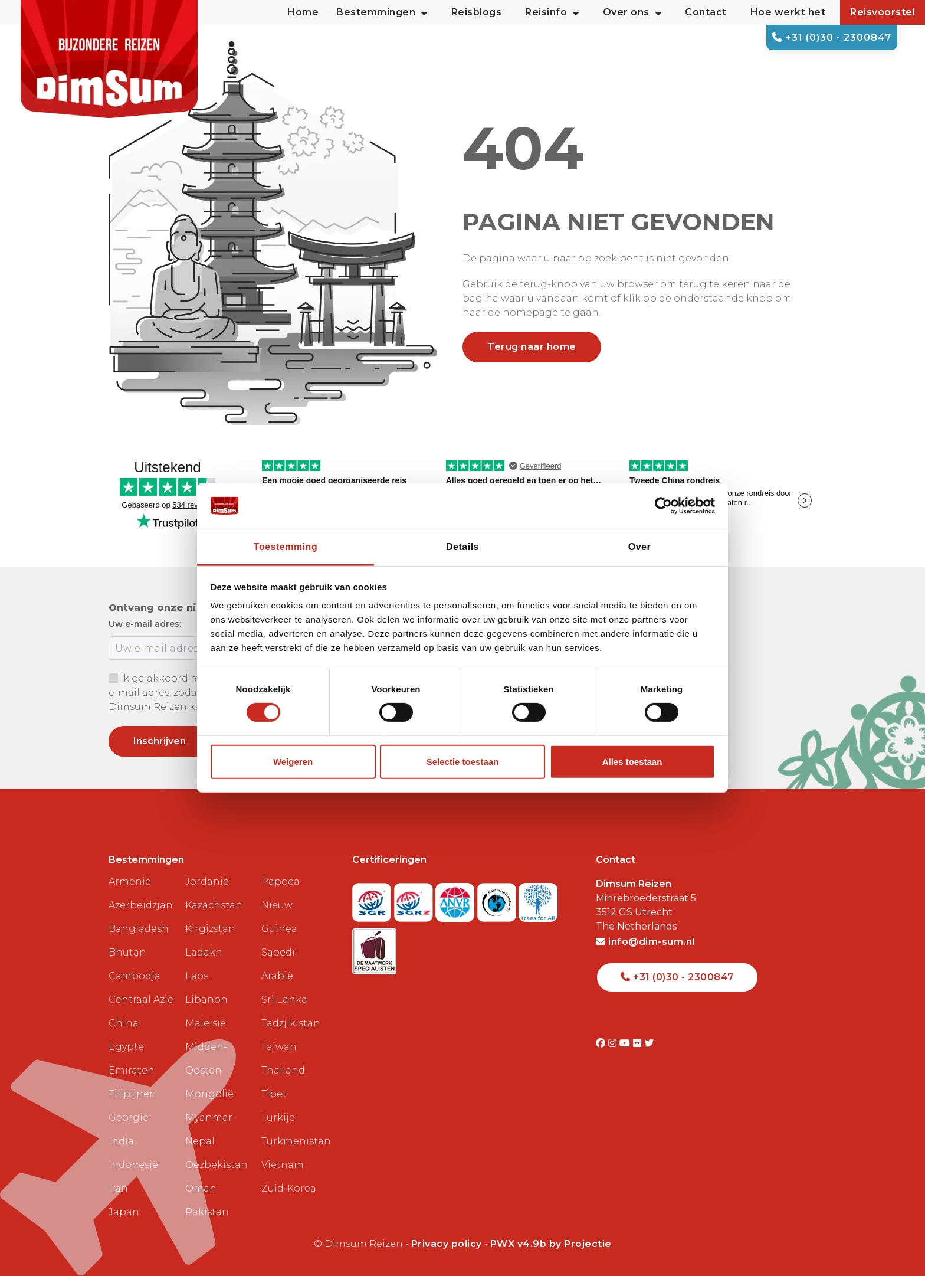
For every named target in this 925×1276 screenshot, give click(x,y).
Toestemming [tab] (285, 547)
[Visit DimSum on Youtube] (626, 1043)
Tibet (274, 1094)
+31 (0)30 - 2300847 (831, 37)
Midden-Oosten (206, 1058)
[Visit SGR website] (373, 899)
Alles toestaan (632, 762)
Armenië (130, 881)
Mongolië (209, 1094)
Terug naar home (531, 346)
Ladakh (203, 952)
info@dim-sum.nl (645, 941)
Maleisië (205, 1023)
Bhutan (127, 952)
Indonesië (133, 1164)
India (121, 1141)
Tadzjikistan (290, 1023)
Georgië (129, 1117)
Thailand (283, 1070)
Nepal (200, 1141)
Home (303, 12)
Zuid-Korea (288, 1188)
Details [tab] (462, 547)
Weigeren (293, 762)
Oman (201, 1188)
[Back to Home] (109, 59)
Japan (124, 1212)
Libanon (206, 999)
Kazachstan (213, 905)
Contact (706, 12)
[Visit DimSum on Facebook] (602, 1043)
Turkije (278, 1117)
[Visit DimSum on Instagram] (613, 1043)
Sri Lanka (284, 999)
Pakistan (207, 1212)
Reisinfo (552, 12)
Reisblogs (476, 12)
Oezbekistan (216, 1164)
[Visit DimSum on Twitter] (649, 1043)
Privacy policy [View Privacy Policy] (446, 1243)
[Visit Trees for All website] (538, 899)
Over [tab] (639, 547)
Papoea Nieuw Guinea (280, 905)
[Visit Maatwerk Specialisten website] (374, 947)
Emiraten (132, 1070)
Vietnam (282, 1164)
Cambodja (134, 975)
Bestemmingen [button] (382, 12)
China (124, 1023)
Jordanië (207, 881)
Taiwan (279, 1046)
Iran (118, 1188)
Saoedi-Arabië (280, 964)
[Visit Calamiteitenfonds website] (498, 899)
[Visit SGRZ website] (415, 899)
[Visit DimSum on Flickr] (638, 1043)
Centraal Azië (141, 999)
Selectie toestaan (463, 762)
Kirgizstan (210, 928)
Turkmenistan (295, 1141)
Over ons (632, 12)
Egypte (126, 1046)
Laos (196, 975)
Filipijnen (132, 1094)
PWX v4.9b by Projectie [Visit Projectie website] (551, 1243)
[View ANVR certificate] (456, 899)
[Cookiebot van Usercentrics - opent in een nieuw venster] (663, 506)
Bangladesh (139, 928)
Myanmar (208, 1117)
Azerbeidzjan (141, 905)
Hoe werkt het (788, 12)
